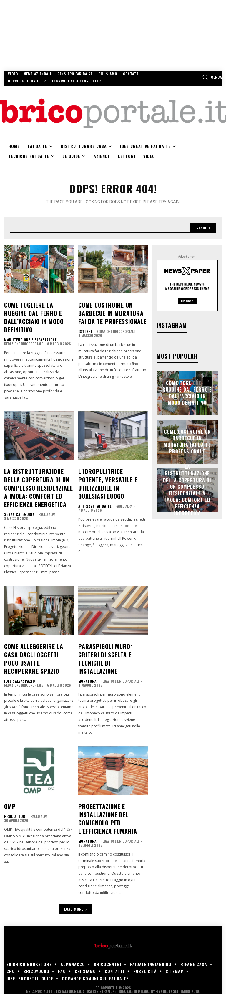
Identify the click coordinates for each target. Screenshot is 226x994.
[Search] (202, 227)
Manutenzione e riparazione (26, 326)
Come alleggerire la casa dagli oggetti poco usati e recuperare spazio (37, 630)
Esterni (84, 326)
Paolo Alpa (42, 492)
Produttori (14, 779)
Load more (76, 867)
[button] (212, 77)
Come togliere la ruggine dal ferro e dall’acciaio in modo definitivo (37, 310)
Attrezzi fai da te (92, 479)
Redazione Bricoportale (23, 329)
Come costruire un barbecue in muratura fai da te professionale (110, 310)
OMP (9, 770)
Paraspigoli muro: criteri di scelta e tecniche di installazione (111, 630)
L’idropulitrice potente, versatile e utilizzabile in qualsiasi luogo (111, 463)
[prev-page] (197, 379)
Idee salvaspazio (17, 645)
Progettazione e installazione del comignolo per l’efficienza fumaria (111, 780)
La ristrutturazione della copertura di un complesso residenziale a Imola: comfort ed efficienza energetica (38, 470)
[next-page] (207, 379)
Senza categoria (17, 492)
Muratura (86, 645)
